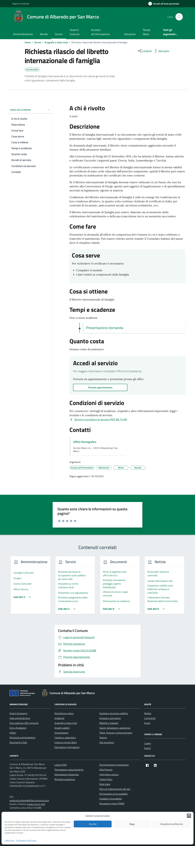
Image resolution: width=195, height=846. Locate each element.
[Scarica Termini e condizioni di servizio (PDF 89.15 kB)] (98, 419)
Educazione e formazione (66, 747)
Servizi (58, 34)
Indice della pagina (30, 109)
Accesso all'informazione (100, 32)
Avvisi (147, 723)
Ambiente (59, 718)
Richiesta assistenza (64, 779)
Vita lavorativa (106, 742)
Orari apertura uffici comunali (24, 723)
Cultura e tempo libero (65, 742)
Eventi (147, 748)
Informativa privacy (109, 774)
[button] (188, 815)
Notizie (147, 713)
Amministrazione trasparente (114, 765)
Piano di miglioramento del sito (114, 789)
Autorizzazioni (61, 733)
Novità (44, 34)
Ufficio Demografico (84, 442)
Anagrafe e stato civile (65, 723)
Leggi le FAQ (60, 765)
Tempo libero (146, 32)
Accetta (92, 824)
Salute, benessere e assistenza (114, 728)
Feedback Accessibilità (110, 798)
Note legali (104, 784)
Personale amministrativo (22, 737)
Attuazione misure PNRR (111, 803)
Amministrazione (23, 34)
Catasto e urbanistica (65, 737)
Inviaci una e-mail (36, 804)
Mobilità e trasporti (108, 723)
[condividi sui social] (144, 50)
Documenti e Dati (18, 742)
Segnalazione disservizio (66, 774)
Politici (13, 733)
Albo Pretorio (105, 769)
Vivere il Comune (74, 32)
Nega (132, 824)
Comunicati (149, 718)
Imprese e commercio (110, 718)
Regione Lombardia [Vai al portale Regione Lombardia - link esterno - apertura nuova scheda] (20, 3)
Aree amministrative (20, 718)
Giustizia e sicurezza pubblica (113, 713)
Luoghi (147, 743)
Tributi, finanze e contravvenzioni (115, 733)
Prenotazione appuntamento (68, 769)
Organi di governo (18, 713)
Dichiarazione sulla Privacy (26, 840)
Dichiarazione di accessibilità (113, 794)
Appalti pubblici (62, 728)
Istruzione (130, 34)
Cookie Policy (10, 840)
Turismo (103, 737)
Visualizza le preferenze (171, 824)
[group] (31, 587)
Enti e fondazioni (18, 728)
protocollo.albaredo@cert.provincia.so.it (29, 800)
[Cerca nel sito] (179, 16)
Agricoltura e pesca (64, 713)
